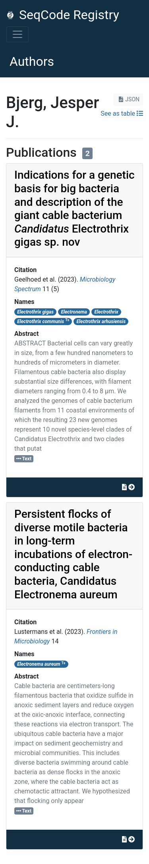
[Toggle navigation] (17, 34)
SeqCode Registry (62, 14)
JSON (128, 99)
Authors (32, 61)
